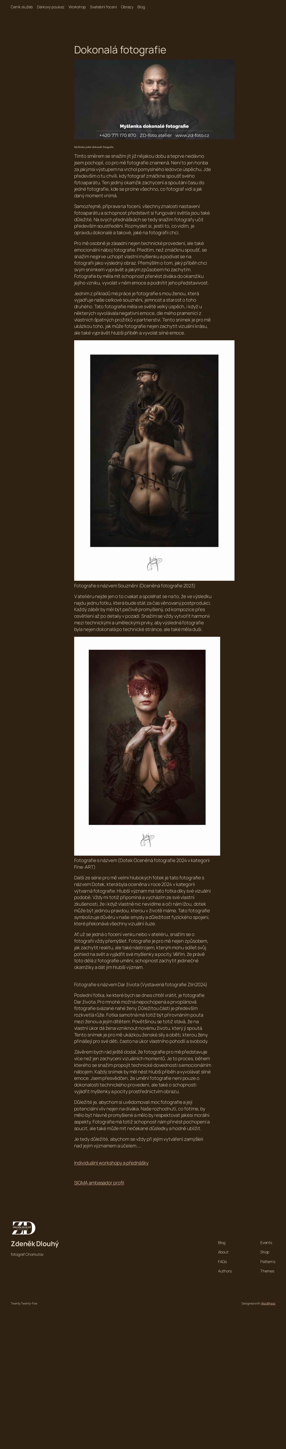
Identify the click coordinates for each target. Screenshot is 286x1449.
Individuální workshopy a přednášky (111, 1163)
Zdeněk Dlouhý (35, 1243)
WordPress (268, 1303)
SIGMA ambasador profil (99, 1182)
